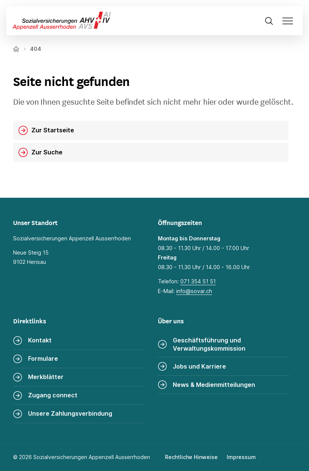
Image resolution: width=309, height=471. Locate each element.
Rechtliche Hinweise (191, 457)
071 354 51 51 (198, 281)
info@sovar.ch (194, 291)
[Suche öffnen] (269, 20)
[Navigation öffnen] (290, 20)
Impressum (241, 457)
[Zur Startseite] (58, 20)
